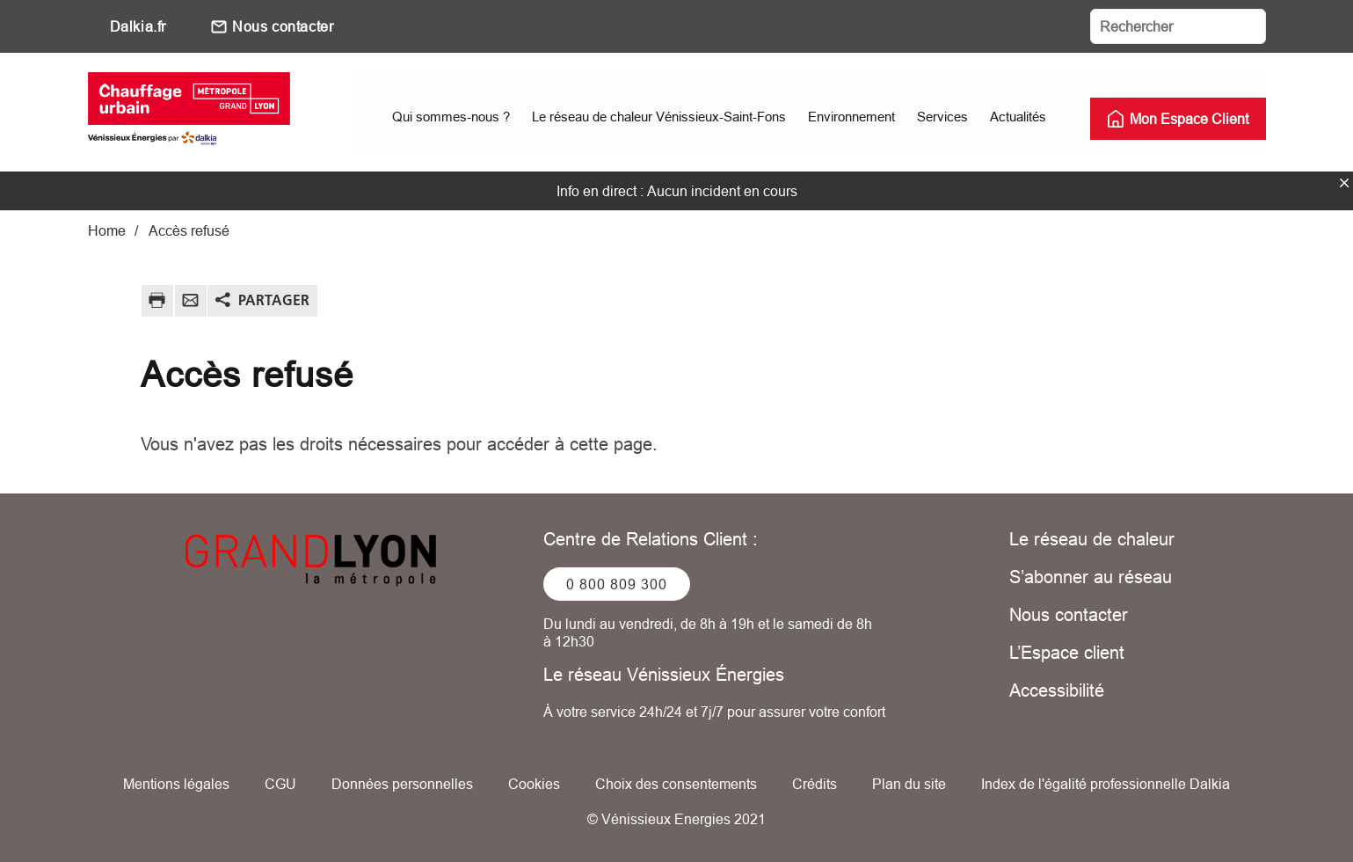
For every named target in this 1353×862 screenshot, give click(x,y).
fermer (1344, 182)
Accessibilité (1056, 689)
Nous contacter (282, 26)
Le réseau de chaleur (1092, 538)
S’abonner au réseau (1090, 576)
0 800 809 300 (616, 583)
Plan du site (909, 783)
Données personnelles (402, 783)
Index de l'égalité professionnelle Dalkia (1105, 783)
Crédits (814, 783)
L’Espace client (1066, 651)
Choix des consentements (676, 783)
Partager (273, 299)
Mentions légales (176, 783)
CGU (280, 783)
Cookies (534, 783)
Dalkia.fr (138, 26)
